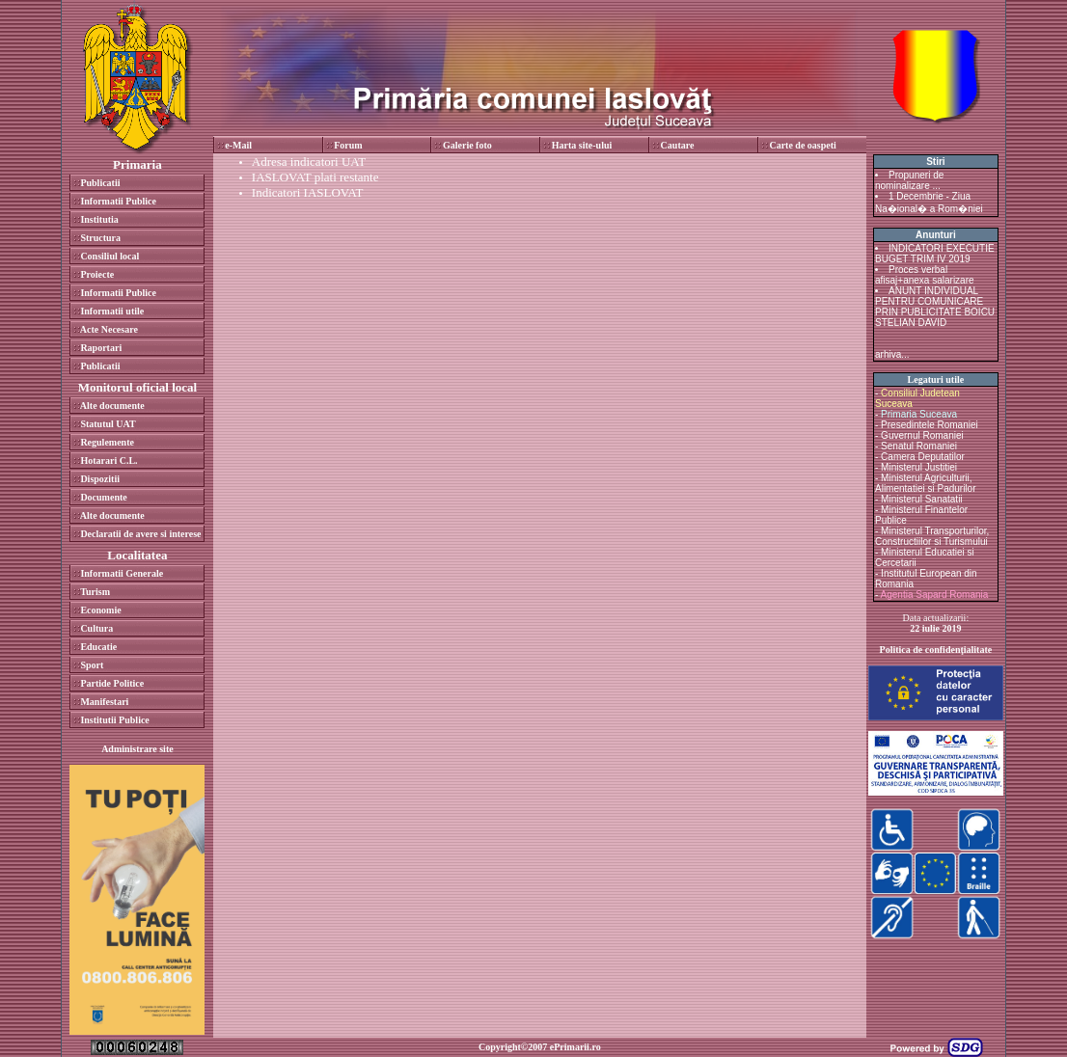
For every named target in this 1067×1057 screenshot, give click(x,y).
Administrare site (137, 749)
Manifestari (104, 701)
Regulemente (107, 442)
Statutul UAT (107, 424)
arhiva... (892, 354)
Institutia (99, 219)
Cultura (96, 628)
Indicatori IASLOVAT (308, 192)
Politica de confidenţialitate (936, 649)
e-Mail (238, 145)
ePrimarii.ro (575, 1047)
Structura (100, 237)
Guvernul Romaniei (922, 435)
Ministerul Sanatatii (921, 499)
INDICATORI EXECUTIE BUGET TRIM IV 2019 (935, 253)
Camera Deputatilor (923, 456)
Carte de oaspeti (802, 145)
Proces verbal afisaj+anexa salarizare (924, 274)
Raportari (101, 347)
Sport (91, 665)
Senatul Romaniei (919, 446)
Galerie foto (467, 145)
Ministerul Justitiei (919, 467)
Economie (100, 610)
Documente (103, 497)
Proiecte (97, 274)
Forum (348, 145)
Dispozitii (100, 479)
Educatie (98, 646)
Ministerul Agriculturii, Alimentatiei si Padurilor (925, 483)
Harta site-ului (582, 145)
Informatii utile (112, 311)
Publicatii (100, 182)
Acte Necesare (109, 329)
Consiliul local (109, 256)
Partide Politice (112, 683)
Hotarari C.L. (108, 460)
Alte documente (112, 405)
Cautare (678, 145)
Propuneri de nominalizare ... (909, 180)
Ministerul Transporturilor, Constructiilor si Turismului (932, 536)
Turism (95, 591)
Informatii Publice (118, 201)
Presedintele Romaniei (929, 425)
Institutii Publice (114, 720)
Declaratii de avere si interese (140, 533)
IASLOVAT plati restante (315, 177)
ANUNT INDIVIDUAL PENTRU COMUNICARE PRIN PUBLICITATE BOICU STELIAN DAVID (935, 306)
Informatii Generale (121, 573)
